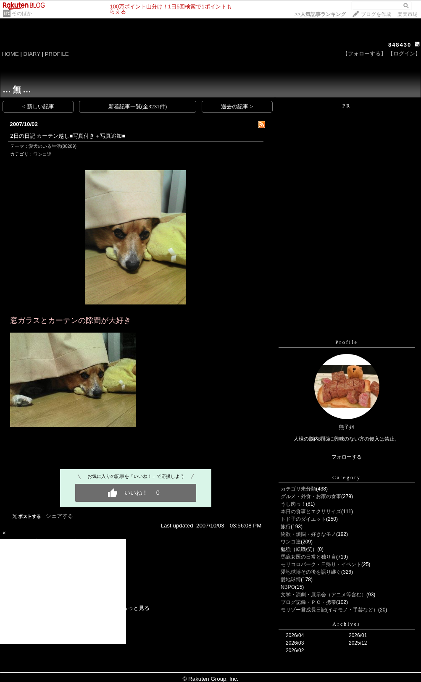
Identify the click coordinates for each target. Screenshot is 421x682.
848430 (399, 45)
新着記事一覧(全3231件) (137, 106)
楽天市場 (407, 14)
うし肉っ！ (293, 504)
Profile (346, 342)
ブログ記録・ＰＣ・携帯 (308, 602)
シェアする (59, 516)
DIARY (32, 54)
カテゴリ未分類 (298, 489)
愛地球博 (291, 579)
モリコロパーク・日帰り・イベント (321, 564)
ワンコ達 (42, 154)
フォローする (347, 457)
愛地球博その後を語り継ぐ (311, 572)
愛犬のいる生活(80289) (52, 146)
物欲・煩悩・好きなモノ (308, 534)
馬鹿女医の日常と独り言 (308, 557)
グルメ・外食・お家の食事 (311, 496)
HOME (10, 54)
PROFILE (57, 54)
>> (320, 14)
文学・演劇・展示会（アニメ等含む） (323, 595)
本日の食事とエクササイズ (311, 511)
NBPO (288, 587)
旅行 (286, 527)
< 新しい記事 (38, 106)
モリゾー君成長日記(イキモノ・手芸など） (329, 610)
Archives (346, 624)
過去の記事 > (237, 106)
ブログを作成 (376, 14)
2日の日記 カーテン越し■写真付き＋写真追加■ (67, 136)
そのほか (22, 13)
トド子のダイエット (303, 519)
